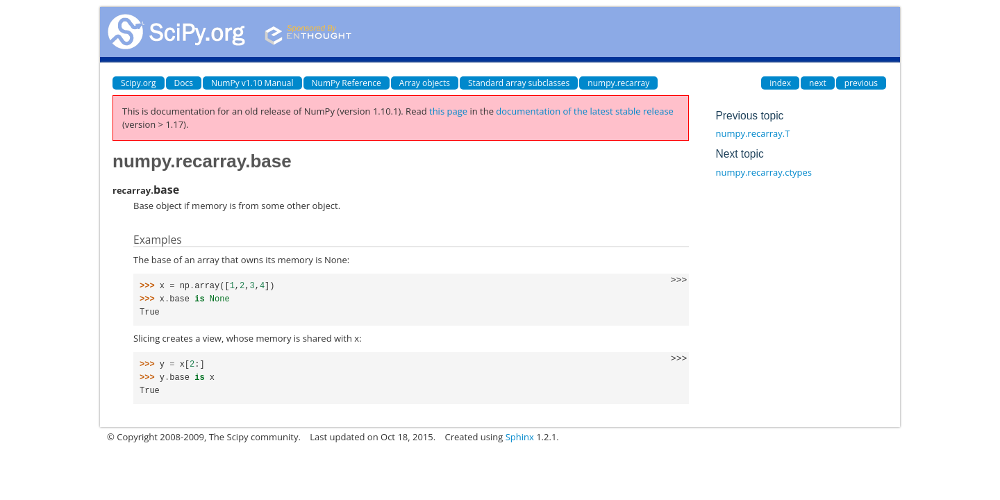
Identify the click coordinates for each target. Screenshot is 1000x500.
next (817, 83)
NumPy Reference (346, 83)
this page (448, 111)
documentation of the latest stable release (585, 111)
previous (861, 83)
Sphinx (520, 437)
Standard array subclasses (518, 83)
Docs (183, 83)
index (780, 83)
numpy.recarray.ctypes (763, 172)
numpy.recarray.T (752, 133)
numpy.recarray (618, 83)
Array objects (424, 83)
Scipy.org (138, 83)
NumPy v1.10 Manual (252, 83)
